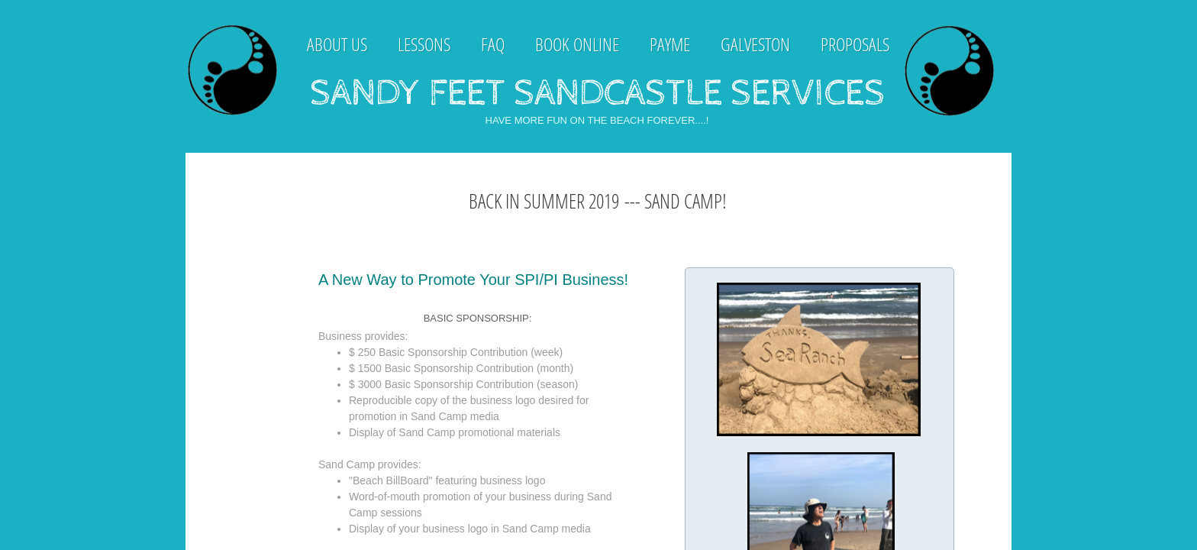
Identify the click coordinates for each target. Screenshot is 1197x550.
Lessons (424, 44)
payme (670, 44)
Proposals (855, 44)
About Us (337, 44)
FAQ (493, 44)
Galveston (755, 44)
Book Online (577, 44)
